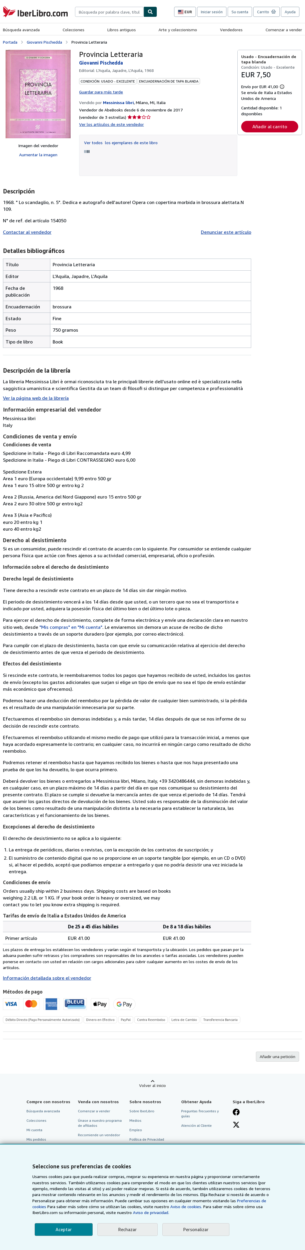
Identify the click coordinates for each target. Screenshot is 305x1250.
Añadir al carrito (269, 126)
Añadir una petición (277, 1056)
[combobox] (109, 12)
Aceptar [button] (64, 1229)
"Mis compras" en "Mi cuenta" (70, 627)
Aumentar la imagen (38, 154)
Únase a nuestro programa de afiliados (100, 1123)
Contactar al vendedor (27, 232)
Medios (135, 1120)
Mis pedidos (36, 1139)
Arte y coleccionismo (178, 29)
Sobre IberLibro (141, 1111)
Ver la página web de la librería (36, 398)
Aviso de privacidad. (151, 1212)
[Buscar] (150, 12)
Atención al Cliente (196, 1125)
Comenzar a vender (284, 29)
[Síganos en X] (236, 1125)
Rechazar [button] (127, 1229)
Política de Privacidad (146, 1139)
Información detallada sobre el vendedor (47, 978)
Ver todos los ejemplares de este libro (121, 142)
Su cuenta (239, 11)
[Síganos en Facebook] (236, 1112)
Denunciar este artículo (226, 232)
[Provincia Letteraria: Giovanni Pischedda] (38, 94)
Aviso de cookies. (186, 1206)
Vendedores (231, 29)
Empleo (135, 1130)
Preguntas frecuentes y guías (200, 1113)
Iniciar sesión (212, 11)
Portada (10, 42)
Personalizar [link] (196, 1229)
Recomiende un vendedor (99, 1135)
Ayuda (290, 11)
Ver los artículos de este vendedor (111, 124)
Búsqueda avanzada (21, 29)
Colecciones (73, 29)
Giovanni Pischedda (44, 42)
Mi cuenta (34, 1130)
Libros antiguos (121, 29)
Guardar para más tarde (101, 91)
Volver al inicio (152, 1085)
